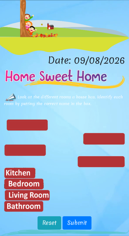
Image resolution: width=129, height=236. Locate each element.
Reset (49, 223)
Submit (77, 223)
